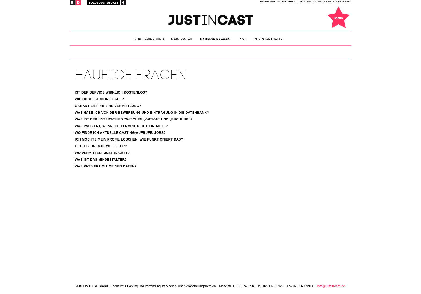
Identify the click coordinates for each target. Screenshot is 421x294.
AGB (299, 1)
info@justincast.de (331, 286)
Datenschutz (286, 1)
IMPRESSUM (267, 1)
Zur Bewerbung (149, 39)
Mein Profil (182, 39)
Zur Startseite (268, 39)
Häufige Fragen (215, 39)
